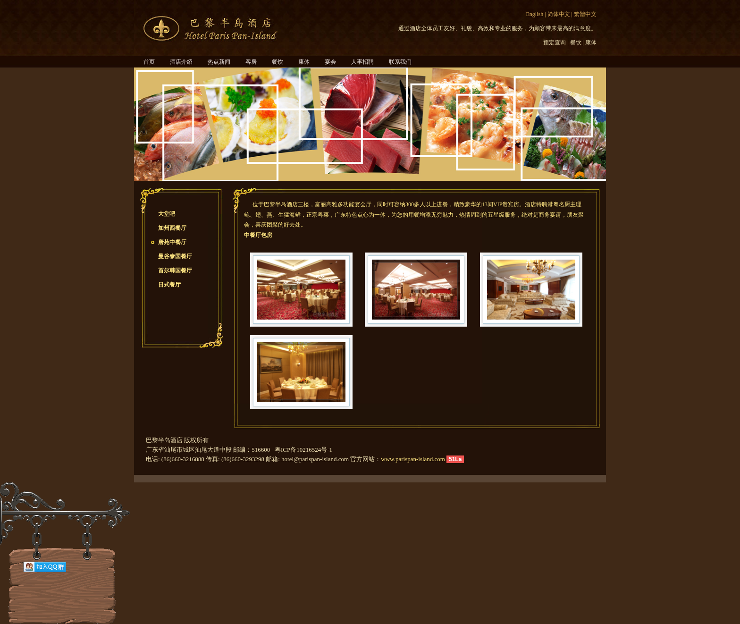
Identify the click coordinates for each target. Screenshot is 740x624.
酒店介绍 (181, 62)
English (535, 14)
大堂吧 (166, 214)
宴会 (330, 62)
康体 (591, 42)
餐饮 (575, 42)
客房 (251, 62)
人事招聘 (362, 62)
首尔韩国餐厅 (175, 270)
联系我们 (400, 62)
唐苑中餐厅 (172, 242)
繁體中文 (585, 14)
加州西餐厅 (172, 228)
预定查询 (554, 42)
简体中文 (558, 14)
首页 (149, 62)
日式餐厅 (169, 284)
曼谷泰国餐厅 (175, 256)
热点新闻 (219, 62)
